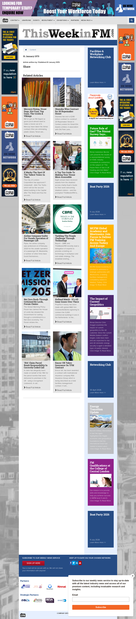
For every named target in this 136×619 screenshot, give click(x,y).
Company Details (64, 613)
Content (15, 20)
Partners (75, 20)
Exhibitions (63, 20)
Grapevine (26, 20)
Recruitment (48, 20)
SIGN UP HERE (33, 563)
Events (36, 20)
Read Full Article (32, 136)
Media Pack (86, 20)
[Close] (133, 576)
